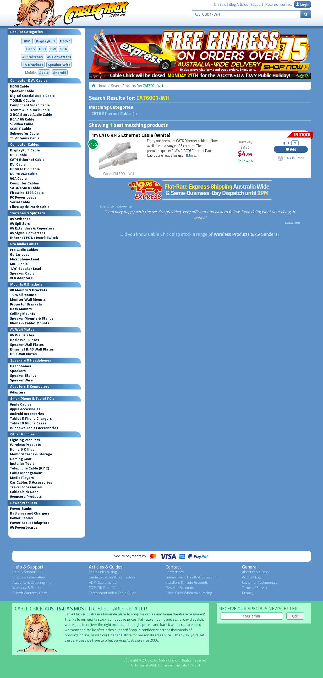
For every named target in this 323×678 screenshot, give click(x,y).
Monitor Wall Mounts (28, 299)
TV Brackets (33, 64)
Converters (59, 56)
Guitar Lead (20, 254)
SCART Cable (20, 128)
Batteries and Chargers (30, 513)
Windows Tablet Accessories (34, 427)
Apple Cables (20, 404)
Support (256, 4)
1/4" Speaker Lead (25, 268)
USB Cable (18, 154)
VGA (63, 49)
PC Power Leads (23, 197)
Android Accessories (27, 413)
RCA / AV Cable (22, 119)
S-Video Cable (21, 124)
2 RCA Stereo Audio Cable (31, 114)
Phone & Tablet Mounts (29, 323)
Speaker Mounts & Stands (31, 318)
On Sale (220, 4)
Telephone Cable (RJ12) (29, 468)
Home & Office (22, 449)
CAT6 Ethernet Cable (27, 159)
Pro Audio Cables (24, 249)
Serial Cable (20, 202)
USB (42, 49)
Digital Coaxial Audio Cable (32, 95)
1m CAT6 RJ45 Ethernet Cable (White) (130, 135)
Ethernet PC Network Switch (34, 237)
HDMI (27, 41)
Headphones (20, 366)
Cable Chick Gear (24, 491)
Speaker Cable (22, 91)
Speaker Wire (59, 64)
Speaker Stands (23, 375)
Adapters (17, 392)
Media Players (22, 477)
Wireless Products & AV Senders (245, 234)
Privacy (247, 592)
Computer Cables (24, 183)
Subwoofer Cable (24, 133)
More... (192, 155)
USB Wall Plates (23, 354)
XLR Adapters (21, 278)
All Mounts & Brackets (28, 290)
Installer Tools (22, 463)
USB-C (65, 41)
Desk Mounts (21, 309)
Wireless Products (25, 444)
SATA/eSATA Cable (25, 187)
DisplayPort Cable (25, 150)
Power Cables (21, 518)
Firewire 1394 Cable (27, 192)
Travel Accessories (26, 487)
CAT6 (30, 49)
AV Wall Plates (22, 335)
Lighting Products (25, 440)
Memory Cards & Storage (31, 454)
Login (302, 4)
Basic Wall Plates (24, 339)
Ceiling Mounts (22, 313)
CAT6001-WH (153, 98)
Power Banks (21, 508)
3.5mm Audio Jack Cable (30, 109)
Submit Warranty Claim (29, 592)
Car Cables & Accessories (31, 482)
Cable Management (26, 473)
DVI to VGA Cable (23, 173)
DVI (53, 49)
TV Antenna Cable (25, 138)
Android (59, 72)
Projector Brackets (26, 304)
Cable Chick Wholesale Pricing (189, 592)
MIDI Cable (19, 263)
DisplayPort (46, 41)
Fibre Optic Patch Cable (30, 206)
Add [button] (291, 149)
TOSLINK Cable (22, 100)
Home (102, 85)
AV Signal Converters (27, 233)
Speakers (18, 370)
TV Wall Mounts (23, 294)
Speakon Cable (22, 273)
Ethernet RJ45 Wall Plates (32, 349)
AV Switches (32, 56)
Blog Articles (238, 4)
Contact (286, 4)
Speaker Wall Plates (27, 344)
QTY (286, 142)
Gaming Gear (21, 458)
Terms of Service (255, 587)
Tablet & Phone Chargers (31, 418)
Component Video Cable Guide (112, 592)
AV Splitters (20, 223)
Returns (271, 4)
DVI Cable (18, 164)
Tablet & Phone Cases (28, 423)
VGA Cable (18, 178)
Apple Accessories (25, 409)
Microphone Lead (24, 259)
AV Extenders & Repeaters (32, 228)
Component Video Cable (30, 105)
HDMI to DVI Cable (25, 169)
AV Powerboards (23, 527)
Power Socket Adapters (29, 522)
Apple (44, 72)
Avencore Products (26, 496)
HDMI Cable (19, 86)
